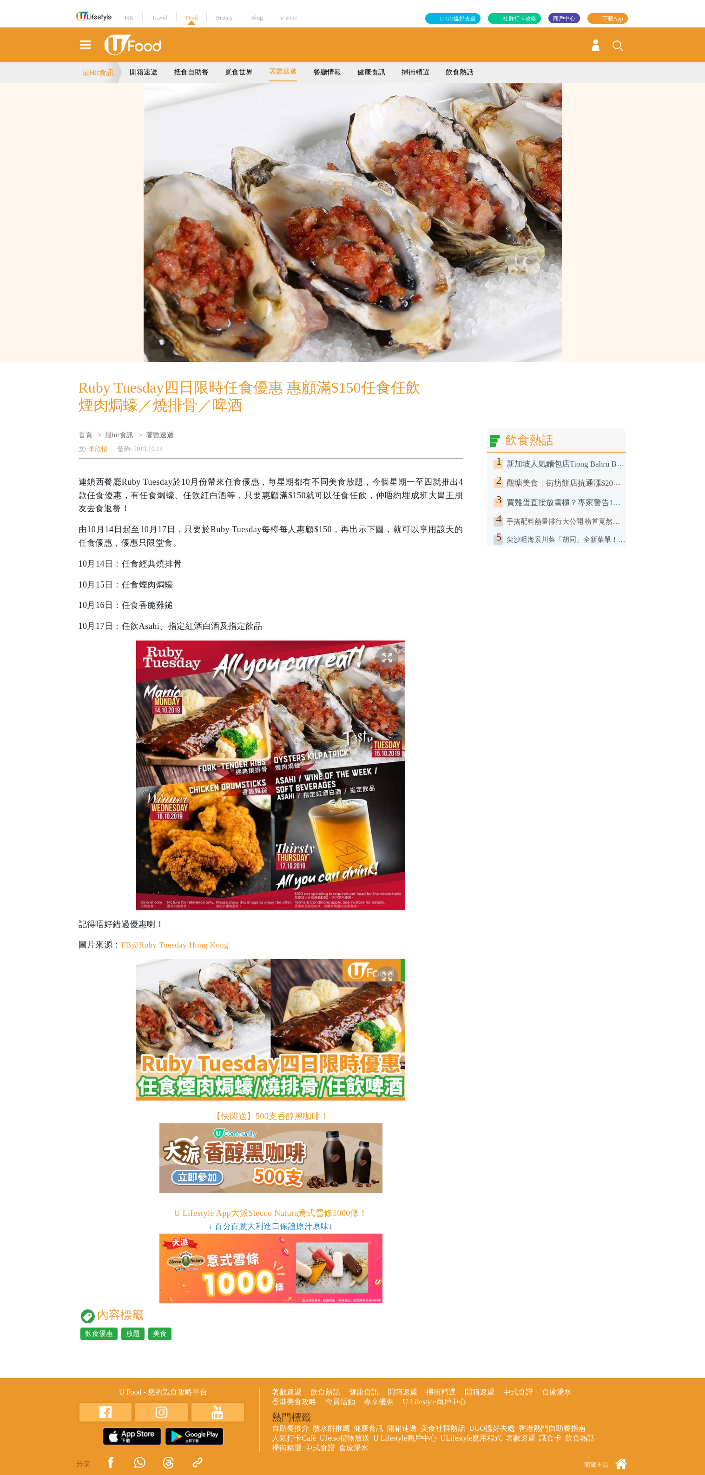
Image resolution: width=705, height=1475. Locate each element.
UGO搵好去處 (492, 1428)
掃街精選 (415, 72)
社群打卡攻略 (519, 18)
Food (191, 17)
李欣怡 (98, 449)
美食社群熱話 (443, 1428)
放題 (133, 1333)
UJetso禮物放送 (345, 1438)
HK (129, 17)
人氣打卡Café (294, 1438)
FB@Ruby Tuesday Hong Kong (177, 944)
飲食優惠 (99, 1333)
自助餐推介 (290, 1428)
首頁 (85, 435)
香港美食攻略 (294, 1402)
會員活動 (340, 1402)
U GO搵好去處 (458, 18)
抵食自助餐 (191, 72)
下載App (612, 18)
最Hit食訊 (98, 72)
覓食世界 (239, 72)
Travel (159, 17)
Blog (257, 17)
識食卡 (550, 1438)
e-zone (289, 17)
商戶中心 (564, 18)
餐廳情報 (327, 72)
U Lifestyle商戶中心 (434, 1402)
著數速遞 (283, 71)
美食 (160, 1333)
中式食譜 (518, 1392)
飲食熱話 (460, 72)
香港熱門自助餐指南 (552, 1428)
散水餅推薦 (331, 1428)
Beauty (224, 17)
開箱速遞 (144, 72)
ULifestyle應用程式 (471, 1438)
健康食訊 (371, 72)
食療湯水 (557, 1392)
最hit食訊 (119, 435)
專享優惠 (379, 1402)
